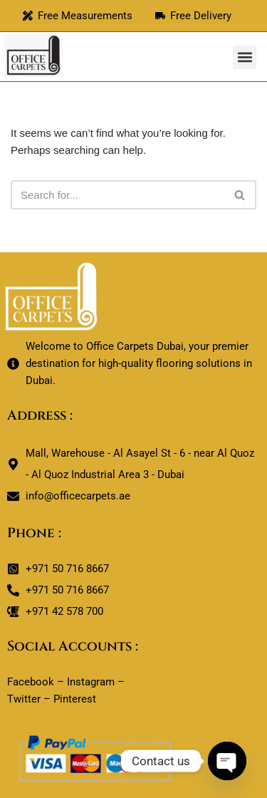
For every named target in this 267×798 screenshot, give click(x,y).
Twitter (24, 699)
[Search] (117, 194)
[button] (244, 57)
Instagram (91, 681)
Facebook (30, 681)
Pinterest (74, 699)
